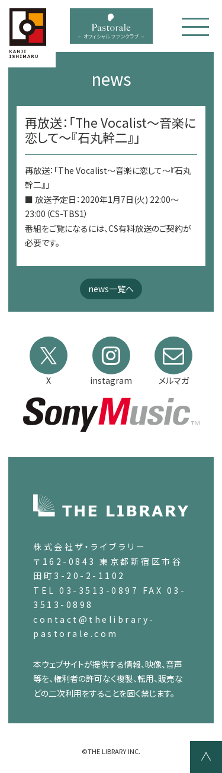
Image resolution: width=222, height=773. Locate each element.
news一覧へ (111, 289)
